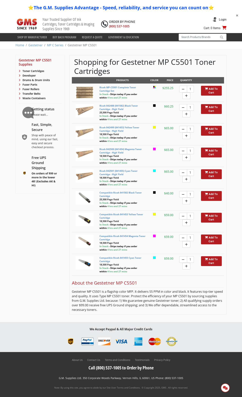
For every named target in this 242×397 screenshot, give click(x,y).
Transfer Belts (31, 93)
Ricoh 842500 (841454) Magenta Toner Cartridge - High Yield (120, 151)
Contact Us (93, 359)
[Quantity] (190, 89)
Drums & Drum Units (36, 80)
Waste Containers (34, 98)
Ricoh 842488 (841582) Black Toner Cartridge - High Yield (118, 107)
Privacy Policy (162, 359)
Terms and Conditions (117, 359)
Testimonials (142, 359)
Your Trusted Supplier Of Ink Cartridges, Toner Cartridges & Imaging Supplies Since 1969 (68, 24)
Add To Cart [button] (211, 90)
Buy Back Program (64, 37)
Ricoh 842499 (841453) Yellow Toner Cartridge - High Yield (119, 129)
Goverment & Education (123, 37)
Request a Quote (92, 37)
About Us (77, 359)
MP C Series (55, 45)
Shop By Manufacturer (32, 37)
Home (20, 45)
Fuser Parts (29, 84)
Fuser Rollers (30, 89)
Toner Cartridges (33, 71)
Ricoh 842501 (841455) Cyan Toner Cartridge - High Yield (118, 172)
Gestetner (35, 45)
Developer (29, 75)
